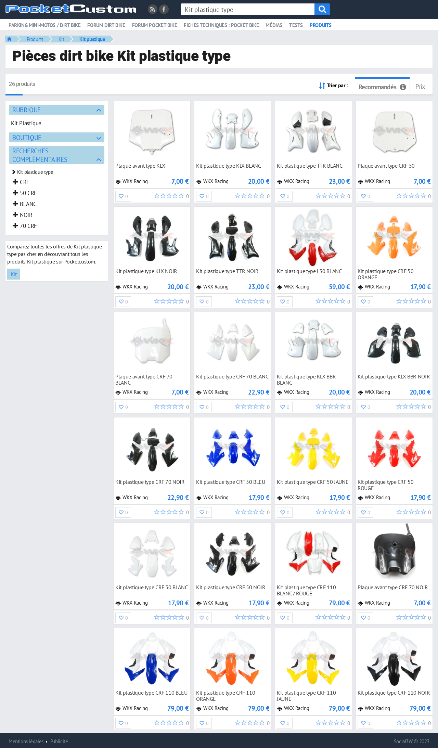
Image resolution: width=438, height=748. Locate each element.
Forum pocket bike (154, 25)
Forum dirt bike (106, 25)
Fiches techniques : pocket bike (221, 25)
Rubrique (26, 109)
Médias (274, 25)
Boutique (26, 137)
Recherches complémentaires (39, 155)
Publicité (59, 741)
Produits (321, 25)
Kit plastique (92, 39)
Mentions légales (26, 741)
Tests (296, 25)
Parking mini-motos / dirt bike (44, 25)
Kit (61, 39)
